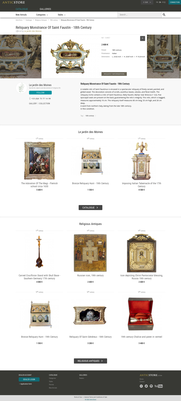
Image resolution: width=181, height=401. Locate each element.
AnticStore (19, 20)
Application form (26, 383)
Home (141, 379)
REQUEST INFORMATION (114, 74)
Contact (142, 381)
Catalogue (29, 20)
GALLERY (33, 104)
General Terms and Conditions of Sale (95, 397)
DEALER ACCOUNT (25, 374)
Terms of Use (78, 397)
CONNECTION (175, 2)
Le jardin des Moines (40, 85)
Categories (52, 378)
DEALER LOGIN (29, 379)
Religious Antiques (41, 20)
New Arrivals (21, 14)
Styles (51, 381)
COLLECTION (44, 104)
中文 (164, 2)
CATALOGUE (22, 9)
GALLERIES (45, 9)
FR (157, 2)
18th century (54, 20)
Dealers (81, 378)
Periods (51, 384)
